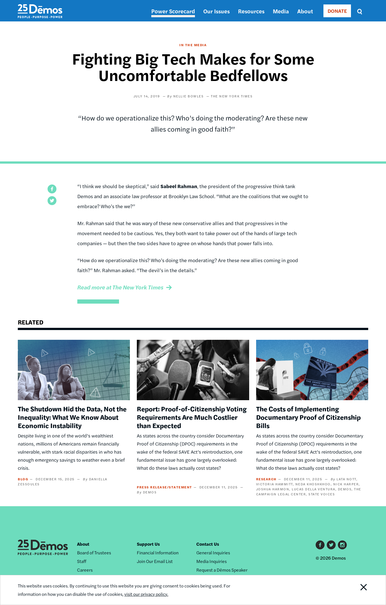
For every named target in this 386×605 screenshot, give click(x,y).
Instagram (342, 544)
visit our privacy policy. (146, 594)
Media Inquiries (211, 561)
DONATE (337, 10)
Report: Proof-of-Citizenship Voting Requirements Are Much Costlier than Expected (192, 417)
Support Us (148, 544)
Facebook (320, 544)
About (305, 11)
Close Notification (356, 590)
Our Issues (216, 11)
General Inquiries (213, 552)
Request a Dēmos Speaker (222, 570)
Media (281, 11)
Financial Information (158, 552)
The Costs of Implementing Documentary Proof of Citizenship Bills (308, 417)
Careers (85, 570)
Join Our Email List (155, 561)
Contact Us (207, 544)
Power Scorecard (173, 11)
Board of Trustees (94, 552)
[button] (52, 189)
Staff (81, 561)
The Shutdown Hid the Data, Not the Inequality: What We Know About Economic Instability (72, 417)
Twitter (331, 544)
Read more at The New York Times (120, 287)
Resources (251, 11)
